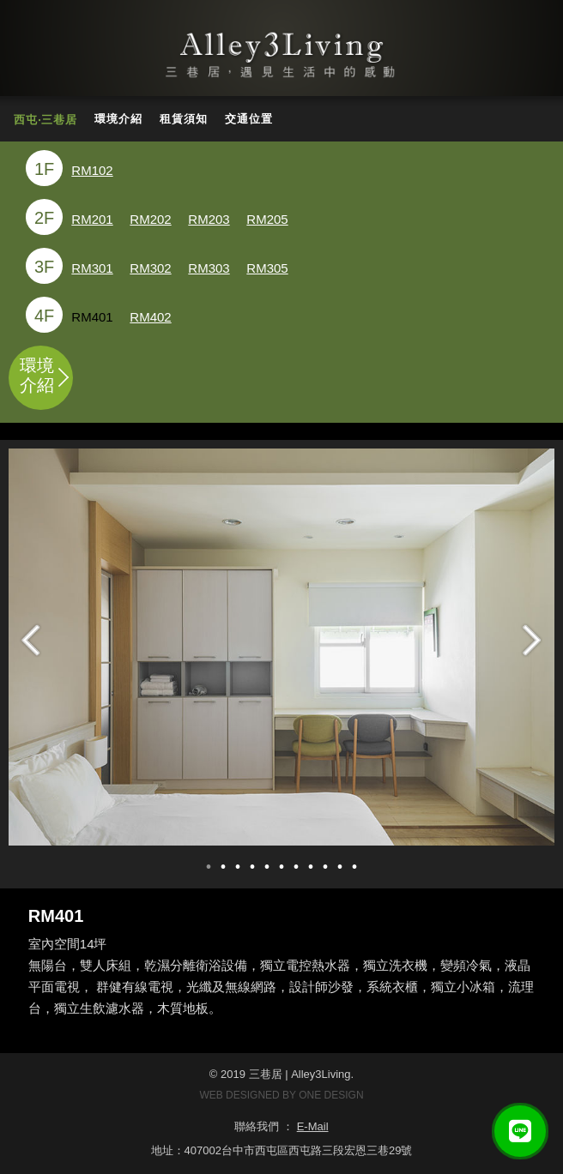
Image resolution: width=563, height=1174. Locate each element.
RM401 (91, 317)
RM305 (267, 268)
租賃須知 (184, 118)
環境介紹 (118, 118)
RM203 (208, 219)
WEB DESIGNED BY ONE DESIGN (281, 1095)
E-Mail (313, 1126)
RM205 (267, 219)
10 (340, 867)
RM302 (150, 268)
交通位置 (249, 118)
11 (354, 867)
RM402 (150, 317)
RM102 (91, 170)
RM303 (208, 268)
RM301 (91, 268)
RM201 (91, 219)
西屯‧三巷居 (45, 119)
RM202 (150, 219)
